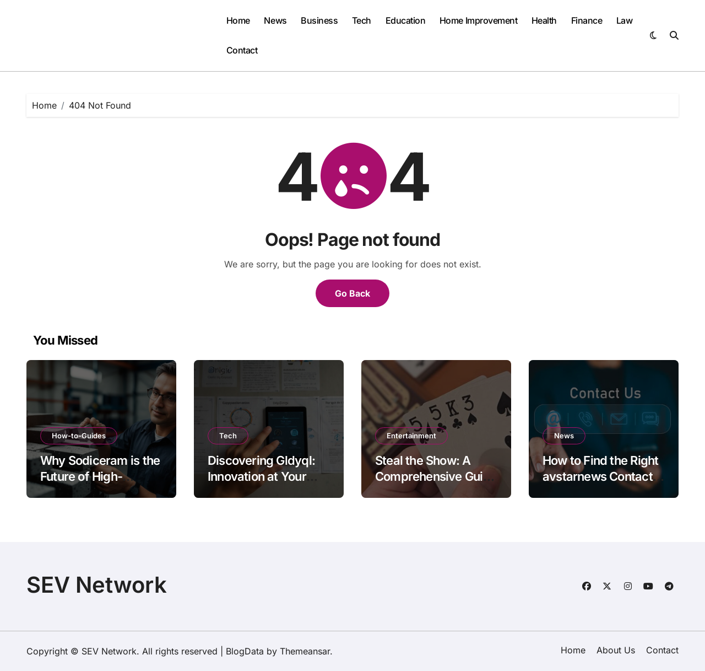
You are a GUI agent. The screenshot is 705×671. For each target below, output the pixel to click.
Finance (587, 20)
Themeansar (305, 651)
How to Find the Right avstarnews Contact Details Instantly (600, 476)
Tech (361, 20)
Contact (242, 50)
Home (238, 20)
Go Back (352, 293)
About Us (615, 650)
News (275, 20)
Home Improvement (478, 20)
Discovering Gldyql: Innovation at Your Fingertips (261, 476)
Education (406, 20)
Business (319, 20)
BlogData (245, 651)
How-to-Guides (79, 435)
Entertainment (411, 435)
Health (544, 20)
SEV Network (96, 584)
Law (624, 20)
